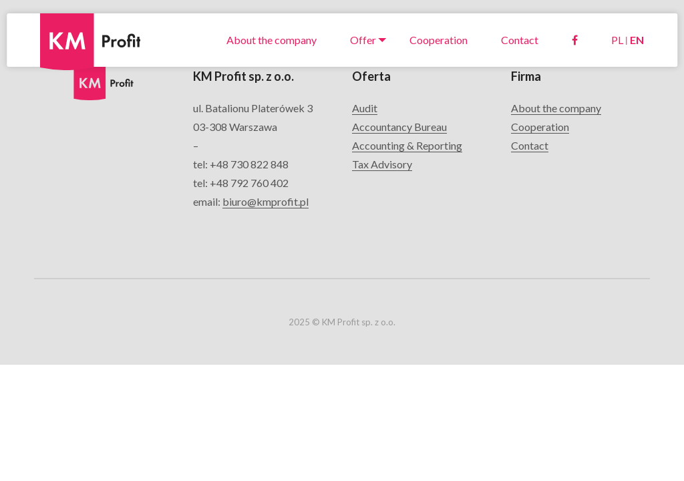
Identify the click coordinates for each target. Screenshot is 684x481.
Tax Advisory (382, 164)
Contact (519, 39)
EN (637, 39)
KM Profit (64, 23)
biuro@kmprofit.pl (265, 201)
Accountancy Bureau (399, 126)
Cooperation (438, 39)
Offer (363, 39)
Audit (364, 108)
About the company (271, 39)
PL (617, 39)
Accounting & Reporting (407, 145)
